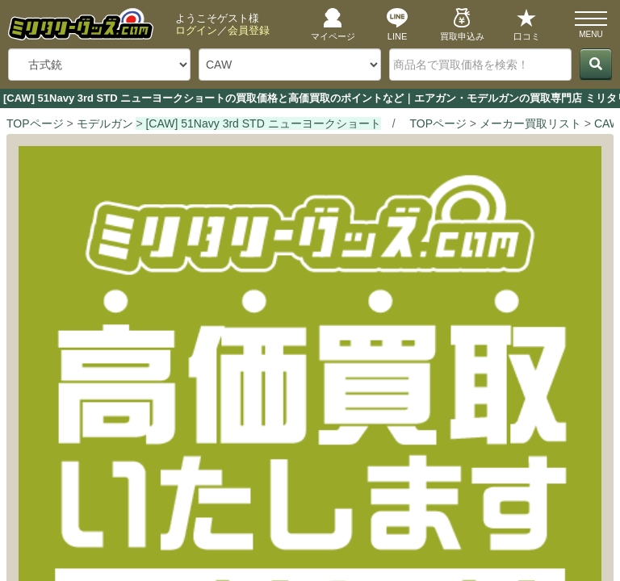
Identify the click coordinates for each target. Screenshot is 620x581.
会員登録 (249, 30)
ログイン (196, 30)
